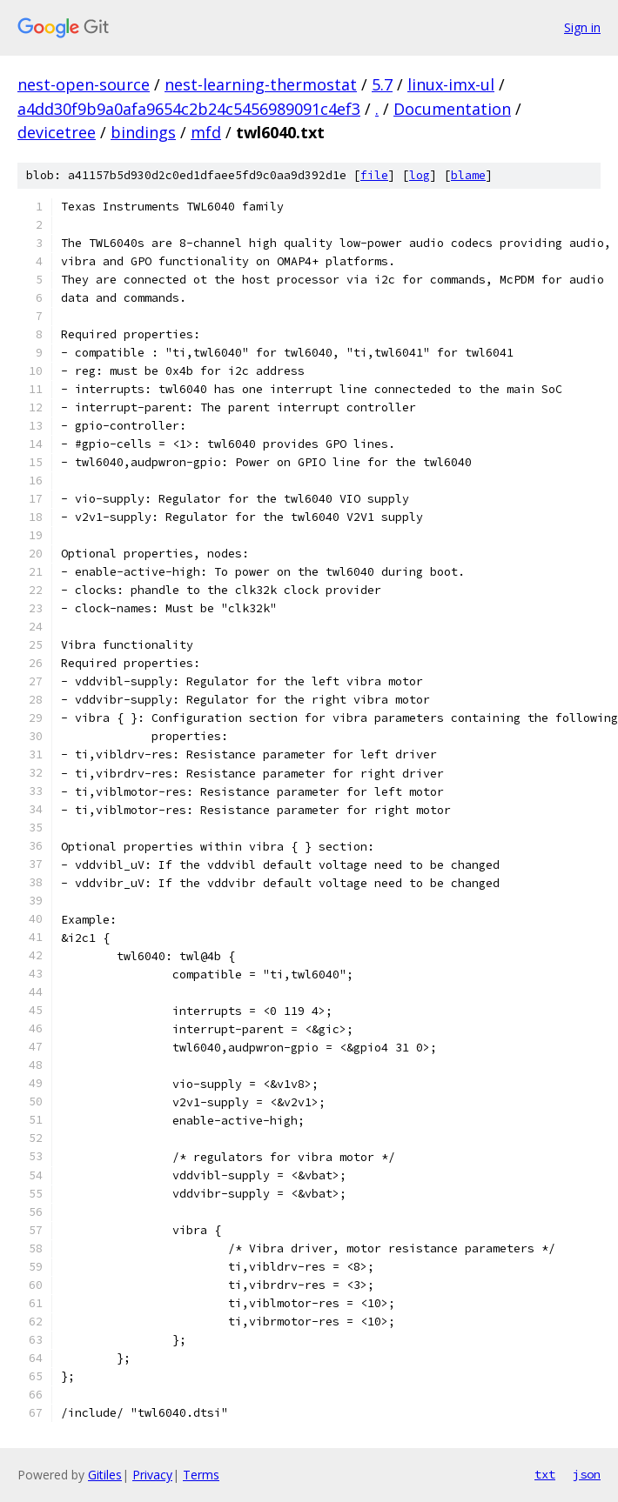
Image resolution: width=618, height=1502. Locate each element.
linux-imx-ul (450, 84)
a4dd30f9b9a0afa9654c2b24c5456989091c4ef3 (188, 108)
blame (468, 175)
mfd (206, 132)
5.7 (382, 84)
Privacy (152, 1474)
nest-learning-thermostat (261, 84)
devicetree (56, 132)
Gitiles (105, 1474)
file (374, 175)
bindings (143, 132)
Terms (201, 1474)
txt (544, 1474)
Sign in (582, 27)
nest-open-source (83, 84)
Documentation (452, 108)
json (587, 1474)
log (419, 175)
